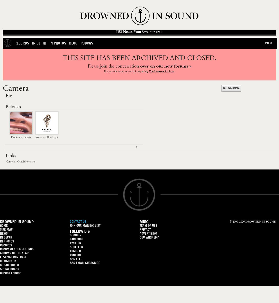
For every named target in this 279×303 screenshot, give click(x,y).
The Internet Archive (161, 71)
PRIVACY (145, 229)
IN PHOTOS (7, 241)
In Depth (39, 43)
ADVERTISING (148, 233)
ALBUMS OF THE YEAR (14, 253)
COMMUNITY (8, 261)
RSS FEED (76, 259)
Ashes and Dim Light (47, 135)
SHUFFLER (76, 247)
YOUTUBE (75, 255)
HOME (4, 225)
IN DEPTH (6, 237)
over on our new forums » (165, 66)
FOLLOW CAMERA (231, 88)
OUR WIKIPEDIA (149, 237)
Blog (73, 43)
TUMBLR (75, 251)
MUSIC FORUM (9, 265)
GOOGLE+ (75, 235)
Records (21, 43)
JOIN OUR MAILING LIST (85, 225)
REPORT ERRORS (10, 273)
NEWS (4, 233)
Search (268, 43)
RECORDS (6, 245)
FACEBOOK (76, 239)
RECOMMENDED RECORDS (17, 249)
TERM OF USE (148, 225)
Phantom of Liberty (21, 135)
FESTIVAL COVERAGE (13, 257)
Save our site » (139, 32)
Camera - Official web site (20, 161)
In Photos (57, 43)
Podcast (88, 43)
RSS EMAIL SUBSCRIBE (85, 262)
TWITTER (75, 243)
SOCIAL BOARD (9, 269)
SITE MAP (6, 229)
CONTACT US (78, 221)
